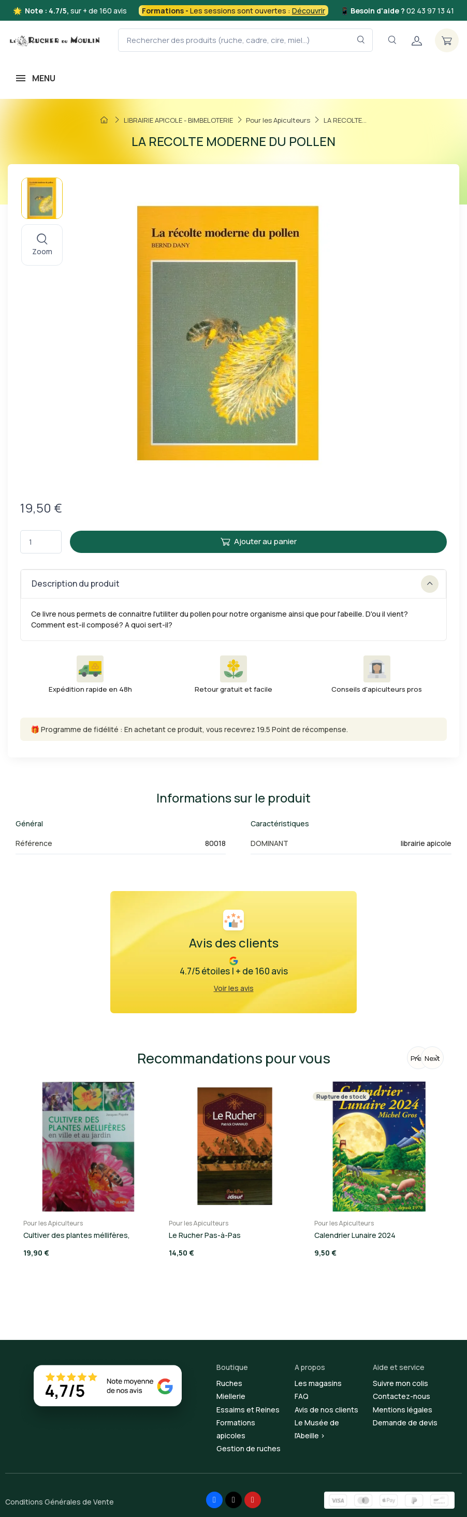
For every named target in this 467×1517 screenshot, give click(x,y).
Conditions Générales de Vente (59, 1502)
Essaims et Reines (248, 1409)
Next (432, 1058)
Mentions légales (402, 1409)
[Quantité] (41, 541)
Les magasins (318, 1383)
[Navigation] (392, 40)
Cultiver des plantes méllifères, (76, 1235)
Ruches (229, 1383)
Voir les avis (234, 988)
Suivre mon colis (400, 1383)
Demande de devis (405, 1422)
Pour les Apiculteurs (53, 1223)
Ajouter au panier (259, 541)
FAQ (302, 1396)
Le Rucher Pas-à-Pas (205, 1235)
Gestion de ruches (248, 1448)
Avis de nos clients (326, 1409)
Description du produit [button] (235, 584)
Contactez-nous (401, 1396)
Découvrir (308, 11)
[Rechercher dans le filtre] (361, 40)
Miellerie (230, 1396)
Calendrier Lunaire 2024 (355, 1235)
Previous (420, 1058)
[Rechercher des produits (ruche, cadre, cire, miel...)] (245, 40)
